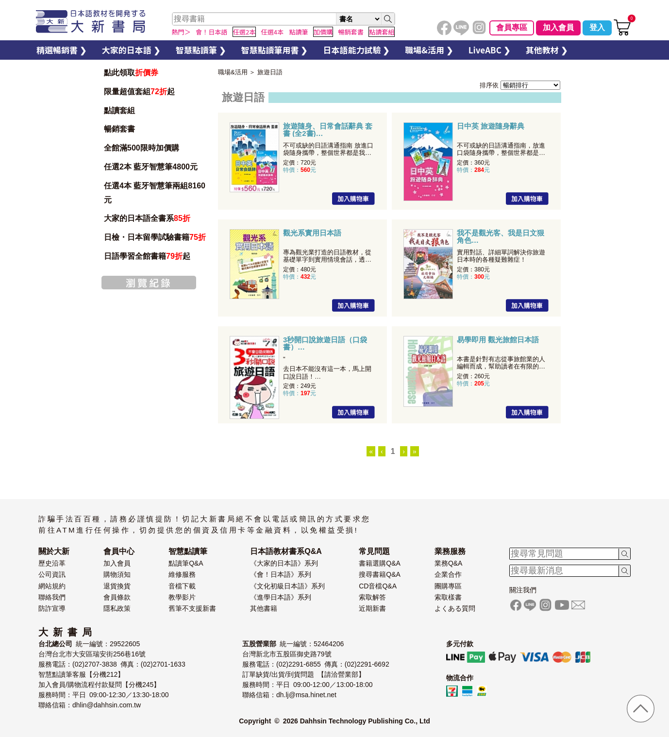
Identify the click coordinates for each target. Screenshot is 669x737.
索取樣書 (448, 597)
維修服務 (182, 574)
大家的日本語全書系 (147, 218)
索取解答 (372, 597)
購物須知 (117, 574)
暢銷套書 (119, 129)
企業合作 (448, 574)
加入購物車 (353, 198)
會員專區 (511, 27)
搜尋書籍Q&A (380, 574)
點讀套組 (119, 110)
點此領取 (131, 72)
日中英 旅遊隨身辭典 (490, 126)
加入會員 (558, 27)
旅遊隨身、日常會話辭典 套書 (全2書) (327, 129)
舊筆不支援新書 (192, 608)
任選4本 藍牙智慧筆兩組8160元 (154, 193)
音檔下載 (182, 586)
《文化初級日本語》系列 (287, 586)
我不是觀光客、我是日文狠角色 (500, 236)
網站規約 (52, 586)
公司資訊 (52, 574)
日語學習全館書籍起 (147, 256)
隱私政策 (117, 608)
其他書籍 (263, 608)
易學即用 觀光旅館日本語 (498, 340)
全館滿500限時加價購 (141, 148)
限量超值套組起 (139, 91)
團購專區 (448, 586)
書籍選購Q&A (380, 563)
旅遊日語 (270, 72)
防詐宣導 (52, 608)
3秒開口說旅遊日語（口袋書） (325, 343)
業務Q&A (449, 563)
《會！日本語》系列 (280, 574)
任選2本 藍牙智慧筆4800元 (151, 167)
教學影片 (182, 597)
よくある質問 (455, 608)
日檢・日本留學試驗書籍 (155, 237)
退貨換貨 (117, 586)
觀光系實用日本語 (312, 233)
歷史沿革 (52, 563)
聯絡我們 (52, 597)
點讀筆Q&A (185, 563)
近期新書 (372, 608)
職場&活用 (233, 72)
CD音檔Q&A (378, 586)
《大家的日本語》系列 (284, 563)
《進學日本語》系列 (280, 597)
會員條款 (117, 597)
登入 (597, 27)
